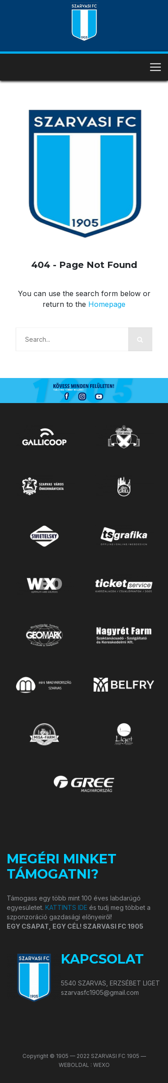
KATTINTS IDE (66, 907)
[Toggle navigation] (155, 67)
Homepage (106, 304)
